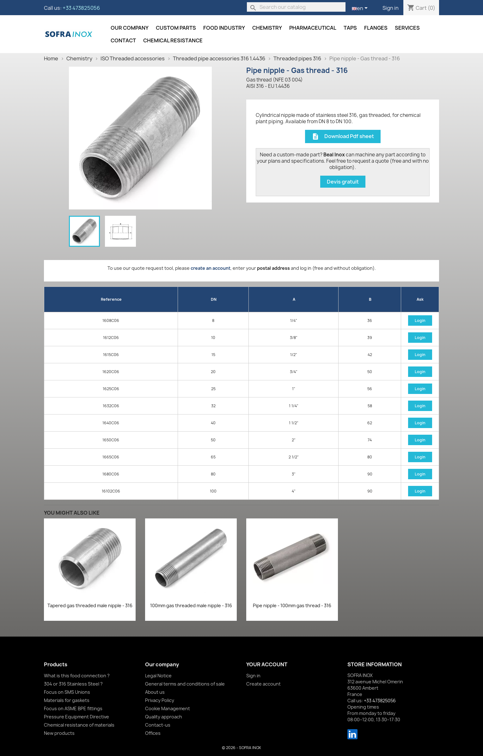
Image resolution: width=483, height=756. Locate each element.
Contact (123, 40)
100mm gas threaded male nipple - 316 (191, 605)
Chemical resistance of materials (79, 725)
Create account (263, 684)
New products (59, 733)
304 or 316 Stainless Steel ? (73, 684)
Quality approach (163, 717)
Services (407, 27)
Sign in (390, 7)
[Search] (296, 7)
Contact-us (157, 725)
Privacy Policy (159, 700)
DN (214, 299)
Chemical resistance (173, 40)
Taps (350, 27)
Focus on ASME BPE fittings (73, 708)
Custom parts (176, 27)
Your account (266, 664)
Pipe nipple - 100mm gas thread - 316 (292, 605)
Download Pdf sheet (343, 137)
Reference (111, 299)
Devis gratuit (343, 181)
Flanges (376, 27)
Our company (130, 27)
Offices (153, 733)
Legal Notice (158, 676)
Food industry (224, 27)
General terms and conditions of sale (185, 684)
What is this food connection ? (77, 676)
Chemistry (267, 27)
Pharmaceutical (312, 27)
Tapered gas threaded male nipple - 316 (89, 605)
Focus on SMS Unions (67, 692)
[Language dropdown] (361, 8)
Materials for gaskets (66, 700)
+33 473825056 (81, 7)
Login (420, 320)
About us (155, 692)
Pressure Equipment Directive (76, 717)
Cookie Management (167, 708)
